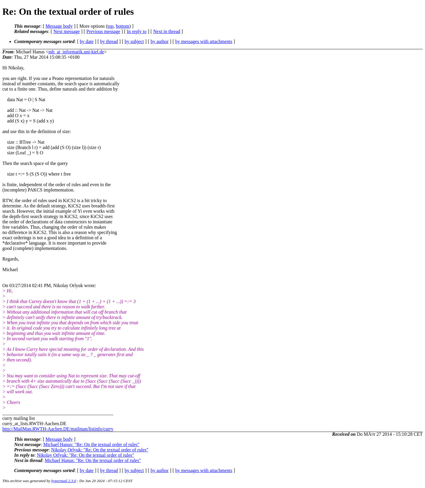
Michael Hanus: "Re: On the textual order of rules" (91, 444)
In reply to (137, 31)
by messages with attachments (203, 41)
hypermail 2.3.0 (63, 481)
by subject (134, 41)
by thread (109, 41)
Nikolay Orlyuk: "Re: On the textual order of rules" (99, 449)
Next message (66, 31)
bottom (122, 26)
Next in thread (166, 31)
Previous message (103, 31)
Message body (59, 26)
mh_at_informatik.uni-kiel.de (76, 51)
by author (160, 41)
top (110, 26)
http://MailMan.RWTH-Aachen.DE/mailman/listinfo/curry (57, 428)
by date (87, 41)
